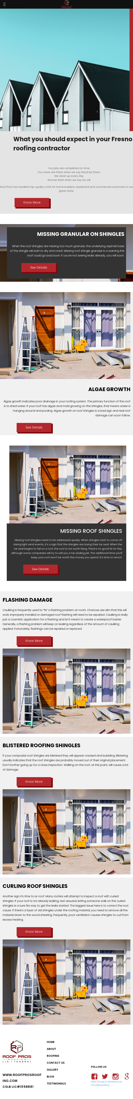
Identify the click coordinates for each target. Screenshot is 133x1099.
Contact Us (56, 1063)
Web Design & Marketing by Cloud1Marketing (106, 1083)
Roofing (53, 1056)
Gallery (52, 1069)
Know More (32, 202)
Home (51, 1042)
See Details (38, 267)
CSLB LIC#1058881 (18, 1086)
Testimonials (56, 1083)
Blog (50, 1076)
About (51, 1049)
